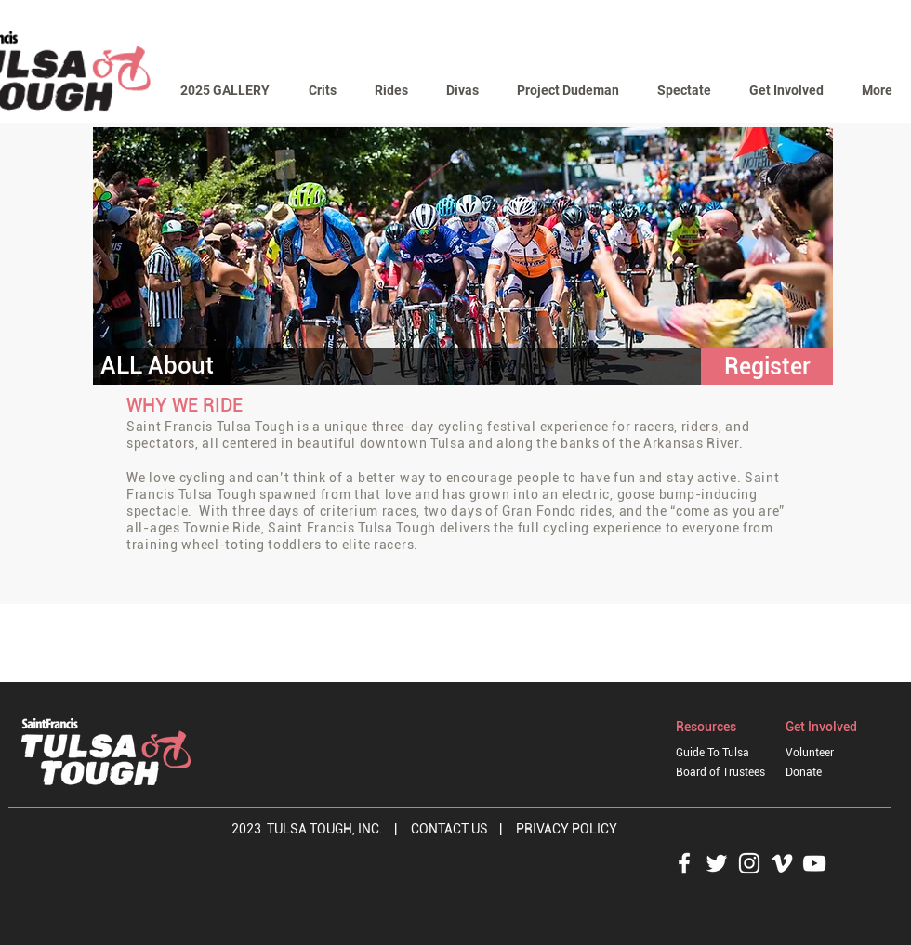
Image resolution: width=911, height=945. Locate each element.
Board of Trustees (720, 772)
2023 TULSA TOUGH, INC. (307, 828)
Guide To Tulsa (712, 752)
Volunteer (810, 752)
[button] (322, 90)
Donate (804, 772)
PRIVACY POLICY (568, 828)
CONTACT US (451, 828)
